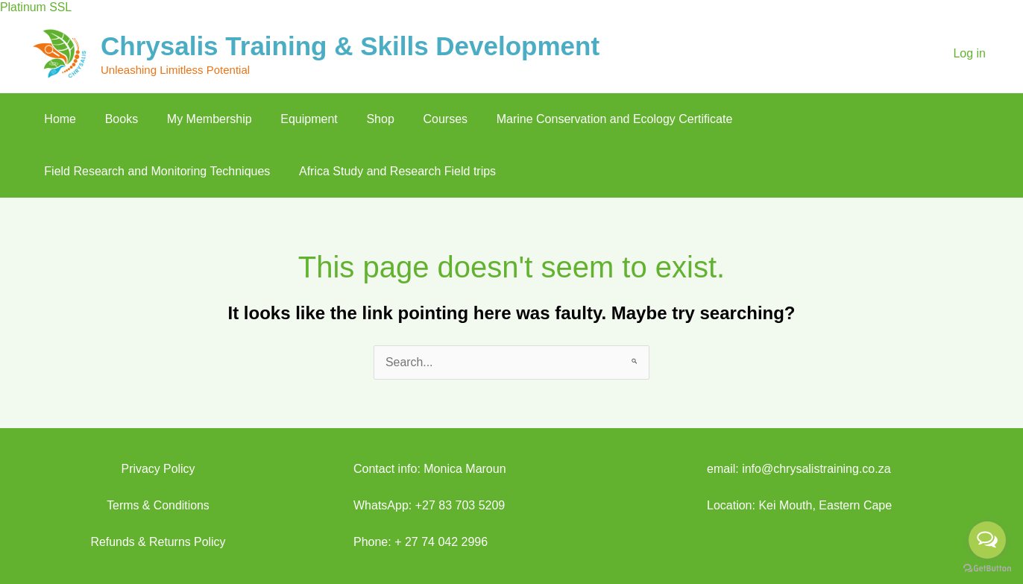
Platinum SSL (36, 7)
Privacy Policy (158, 468)
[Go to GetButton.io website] (987, 569)
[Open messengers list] (987, 540)
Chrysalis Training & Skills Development (350, 45)
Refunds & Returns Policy (158, 542)
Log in (969, 53)
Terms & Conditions (158, 505)
